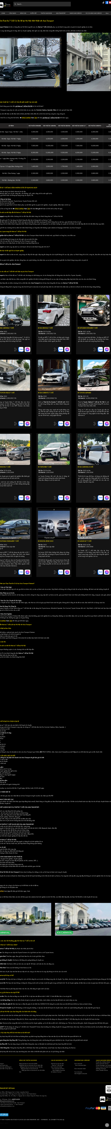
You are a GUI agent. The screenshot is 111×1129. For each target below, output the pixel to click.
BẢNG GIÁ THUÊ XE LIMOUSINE (28, 1060)
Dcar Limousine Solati (56, 1067)
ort (24, 1103)
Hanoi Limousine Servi (6, 1104)
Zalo (35, 118)
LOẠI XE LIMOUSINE (56, 1060)
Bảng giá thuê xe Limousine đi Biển (28, 1063)
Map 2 (2, 1123)
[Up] (107, 1125)
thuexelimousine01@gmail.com (71, 752)
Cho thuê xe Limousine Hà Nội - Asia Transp (11, 1103)
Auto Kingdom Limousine (80, 1073)
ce (12, 1104)
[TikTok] (103, 2)
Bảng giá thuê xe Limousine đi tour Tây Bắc (31, 1067)
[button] (13, 13)
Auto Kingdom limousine (59, 1070)
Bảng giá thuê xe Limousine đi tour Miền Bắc (31, 1065)
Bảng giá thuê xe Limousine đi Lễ (29, 1068)
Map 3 (6, 1123)
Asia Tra (18, 1104)
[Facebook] (106, 2)
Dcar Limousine (78, 1063)
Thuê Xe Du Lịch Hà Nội (57, 1063)
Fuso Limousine (56, 1068)
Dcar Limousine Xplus (80, 1065)
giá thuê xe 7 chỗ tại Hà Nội (51, 118)
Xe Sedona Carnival (56, 1072)
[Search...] (42, 4)
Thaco (62, 1068)
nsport (21, 1104)
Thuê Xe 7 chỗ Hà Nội (57, 1065)
